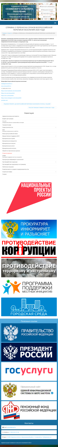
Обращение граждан (47, 9)
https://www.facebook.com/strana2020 (11, 90)
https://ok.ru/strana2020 (7, 95)
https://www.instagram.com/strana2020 (11, 98)
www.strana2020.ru (6, 86)
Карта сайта (47, 16)
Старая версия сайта (47, 13)
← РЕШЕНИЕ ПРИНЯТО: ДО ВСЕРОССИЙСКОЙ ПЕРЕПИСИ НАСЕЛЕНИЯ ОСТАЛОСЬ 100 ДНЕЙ (26, 104)
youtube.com (4, 100)
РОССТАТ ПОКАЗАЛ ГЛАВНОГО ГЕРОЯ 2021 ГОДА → (42, 107)
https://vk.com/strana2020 (8, 93)
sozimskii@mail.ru (11, 427)
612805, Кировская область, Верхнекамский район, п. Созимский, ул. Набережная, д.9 (29, 437)
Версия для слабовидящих (47, 6)
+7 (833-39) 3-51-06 (14, 432)
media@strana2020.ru (6, 83)
